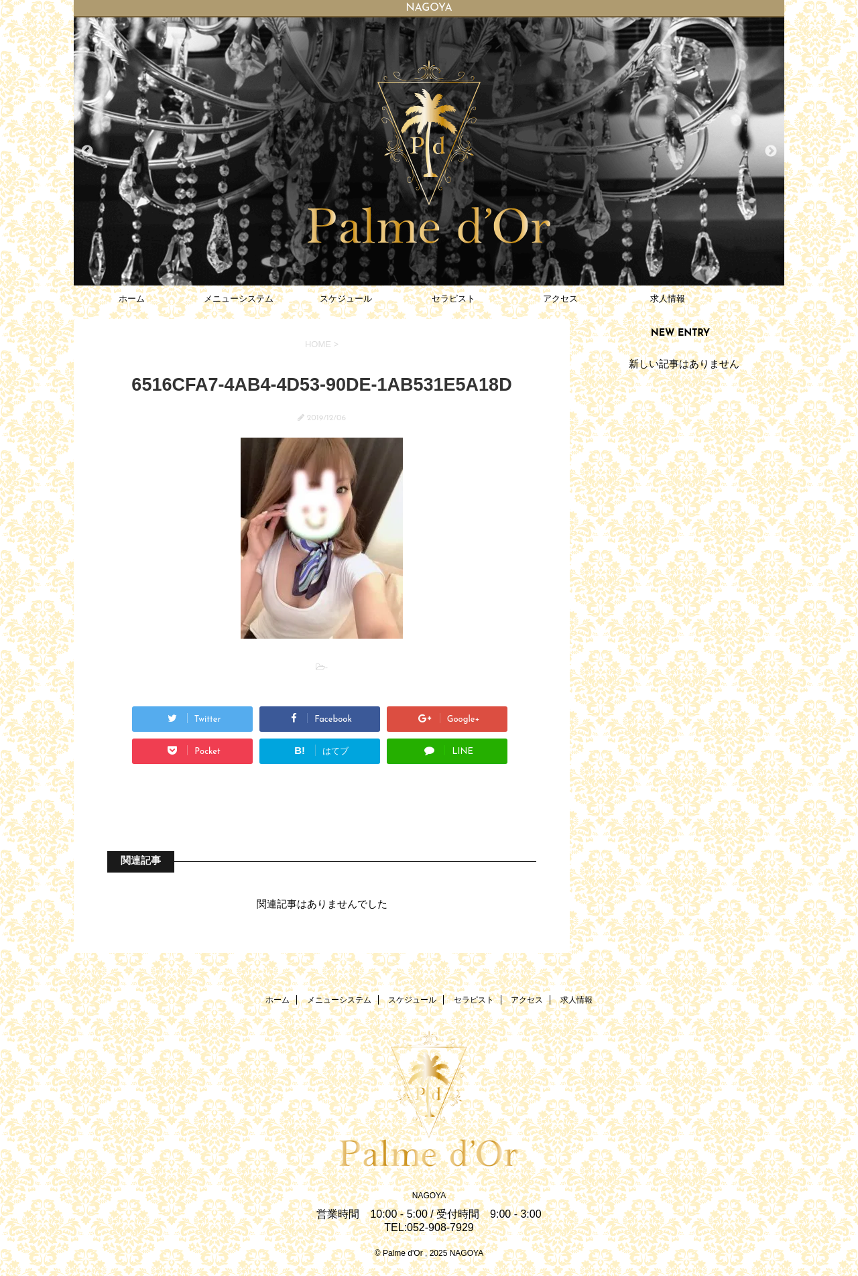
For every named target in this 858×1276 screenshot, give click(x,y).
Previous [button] (87, 151)
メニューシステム (238, 299)
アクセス (560, 299)
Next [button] (771, 151)
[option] (429, 151)
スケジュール (346, 299)
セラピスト (453, 299)
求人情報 (667, 299)
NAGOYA (429, 1195)
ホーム (132, 299)
